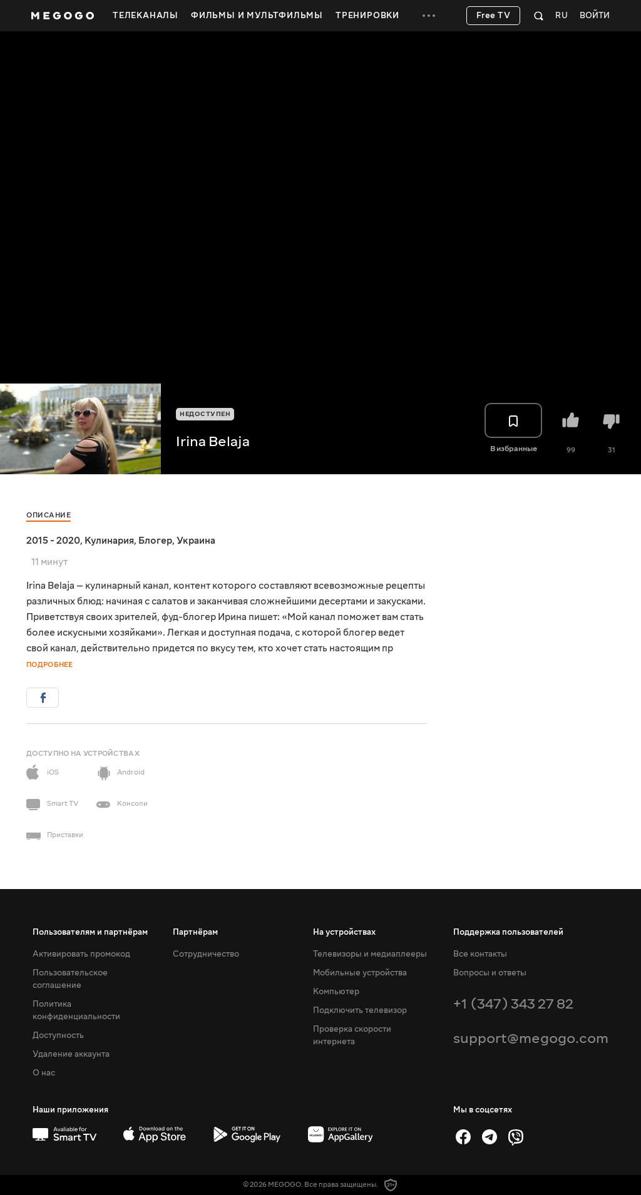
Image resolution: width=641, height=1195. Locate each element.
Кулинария (109, 540)
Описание (48, 515)
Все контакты (480, 954)
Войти (595, 16)
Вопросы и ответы (489, 973)
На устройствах (344, 932)
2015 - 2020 (53, 540)
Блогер (155, 540)
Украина (196, 540)
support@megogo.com (530, 1038)
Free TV (493, 15)
